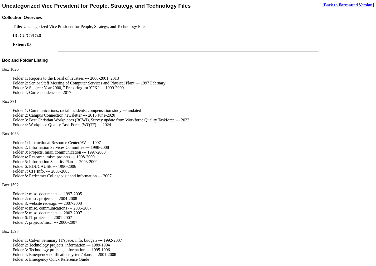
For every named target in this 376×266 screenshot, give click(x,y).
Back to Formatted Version (348, 5)
